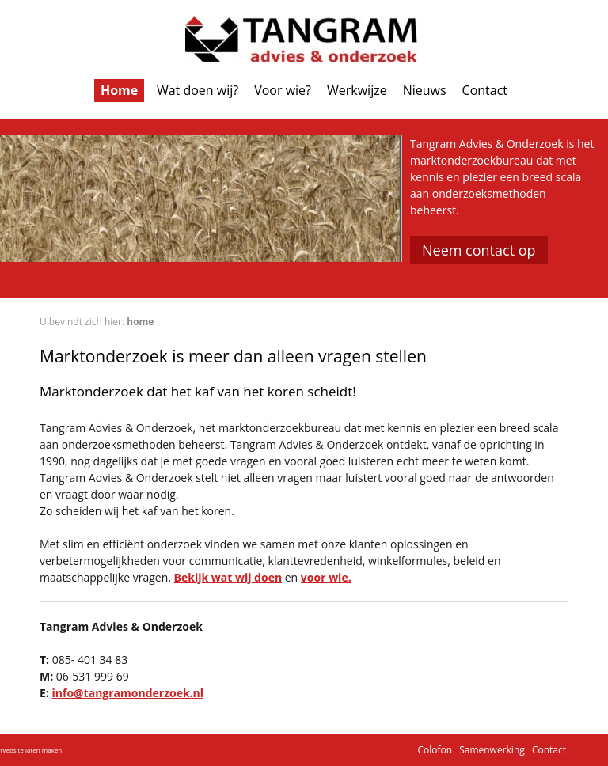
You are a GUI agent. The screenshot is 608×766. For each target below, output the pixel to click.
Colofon (434, 750)
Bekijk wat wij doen (228, 577)
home (140, 321)
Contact (484, 90)
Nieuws (424, 90)
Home (119, 90)
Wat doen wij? (197, 90)
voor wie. (326, 577)
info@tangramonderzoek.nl (127, 692)
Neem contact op (479, 250)
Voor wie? (282, 90)
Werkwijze (357, 90)
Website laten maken (31, 749)
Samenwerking (492, 750)
